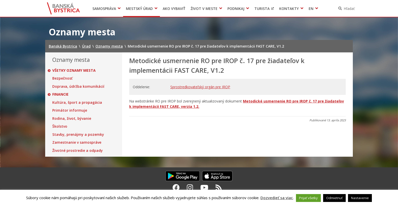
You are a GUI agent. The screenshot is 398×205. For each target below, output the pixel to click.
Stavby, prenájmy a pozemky (78, 134)
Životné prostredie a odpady (77, 150)
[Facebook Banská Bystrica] (176, 187)
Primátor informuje (69, 110)
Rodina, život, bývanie (71, 118)
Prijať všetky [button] (308, 198)
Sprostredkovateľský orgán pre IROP (200, 86)
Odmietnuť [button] (334, 198)
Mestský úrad (139, 8)
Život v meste (204, 8)
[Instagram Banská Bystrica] (190, 187)
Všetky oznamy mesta (74, 70)
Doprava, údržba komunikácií (78, 86)
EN (311, 8)
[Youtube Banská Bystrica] (204, 187)
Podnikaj (235, 8)
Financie (60, 94)
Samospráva (104, 8)
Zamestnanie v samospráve (76, 142)
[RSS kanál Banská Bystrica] (218, 187)
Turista (262, 8)
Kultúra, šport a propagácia (77, 102)
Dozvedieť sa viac (276, 197)
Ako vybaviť (174, 8)
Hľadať (349, 8)
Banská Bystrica (64, 8)
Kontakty (289, 8)
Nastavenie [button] (360, 198)
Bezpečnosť (62, 78)
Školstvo (59, 126)
